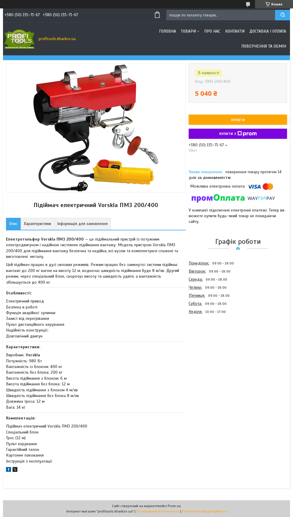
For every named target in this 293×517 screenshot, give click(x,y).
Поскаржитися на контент (157, 511)
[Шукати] (282, 15)
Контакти (235, 31)
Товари (188, 31)
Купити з (238, 133)
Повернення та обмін (263, 46)
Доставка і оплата (267, 31)
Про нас (212, 31)
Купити (238, 120)
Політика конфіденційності (204, 511)
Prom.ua (174, 506)
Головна (167, 31)
